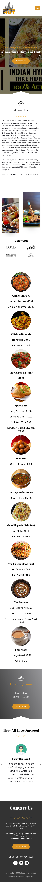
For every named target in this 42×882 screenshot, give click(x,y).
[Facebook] (15, 863)
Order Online (21, 61)
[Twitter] (21, 863)
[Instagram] (27, 863)
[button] (2, 55)
